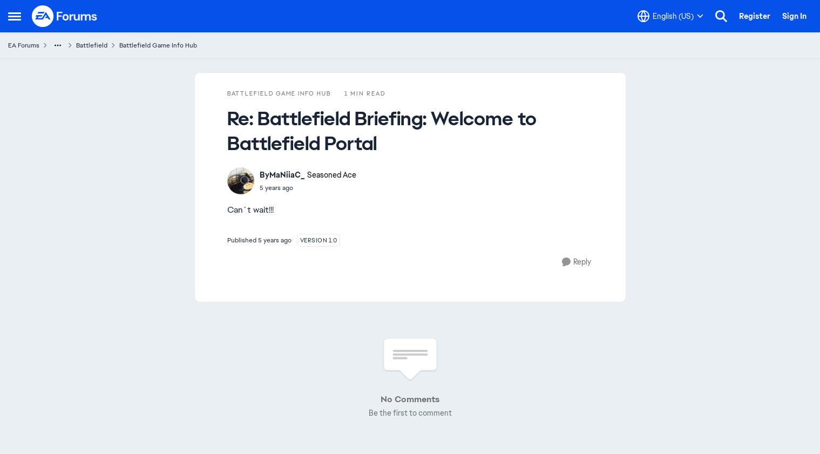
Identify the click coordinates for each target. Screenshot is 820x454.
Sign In (794, 16)
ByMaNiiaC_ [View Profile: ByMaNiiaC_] (282, 175)
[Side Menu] (14, 16)
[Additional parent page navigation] (57, 45)
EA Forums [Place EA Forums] (23, 45)
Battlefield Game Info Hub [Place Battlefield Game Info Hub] (158, 45)
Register (754, 16)
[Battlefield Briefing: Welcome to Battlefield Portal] (308, 188)
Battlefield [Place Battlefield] (91, 45)
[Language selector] (670, 16)
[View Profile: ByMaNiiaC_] (240, 180)
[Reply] (576, 262)
